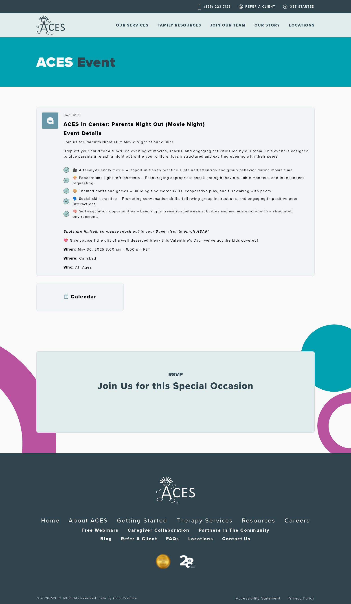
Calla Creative (125, 598)
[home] (50, 25)
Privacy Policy (301, 598)
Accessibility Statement (258, 598)
